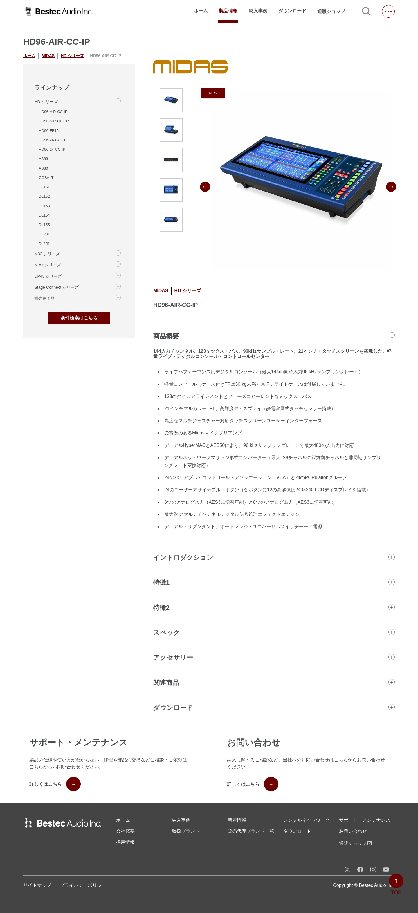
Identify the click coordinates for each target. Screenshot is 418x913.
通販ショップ (333, 11)
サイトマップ (37, 885)
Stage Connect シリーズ (56, 287)
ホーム (201, 10)
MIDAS (48, 55)
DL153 (44, 206)
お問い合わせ (353, 831)
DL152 (44, 196)
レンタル (306, 820)
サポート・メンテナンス (364, 820)
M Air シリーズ (47, 265)
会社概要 (125, 831)
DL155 (44, 225)
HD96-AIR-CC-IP (53, 112)
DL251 (44, 243)
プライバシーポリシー (83, 885)
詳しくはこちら (55, 784)
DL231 (44, 234)
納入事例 (258, 10)
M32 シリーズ (47, 254)
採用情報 (125, 842)
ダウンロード (292, 10)
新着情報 (237, 820)
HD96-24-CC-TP (52, 140)
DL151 (44, 187)
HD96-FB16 (49, 130)
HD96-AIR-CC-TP (54, 121)
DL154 (44, 215)
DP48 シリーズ (48, 276)
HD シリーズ (72, 55)
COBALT (46, 177)
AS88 (43, 159)
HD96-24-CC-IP (52, 149)
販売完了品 (44, 298)
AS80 (43, 168)
